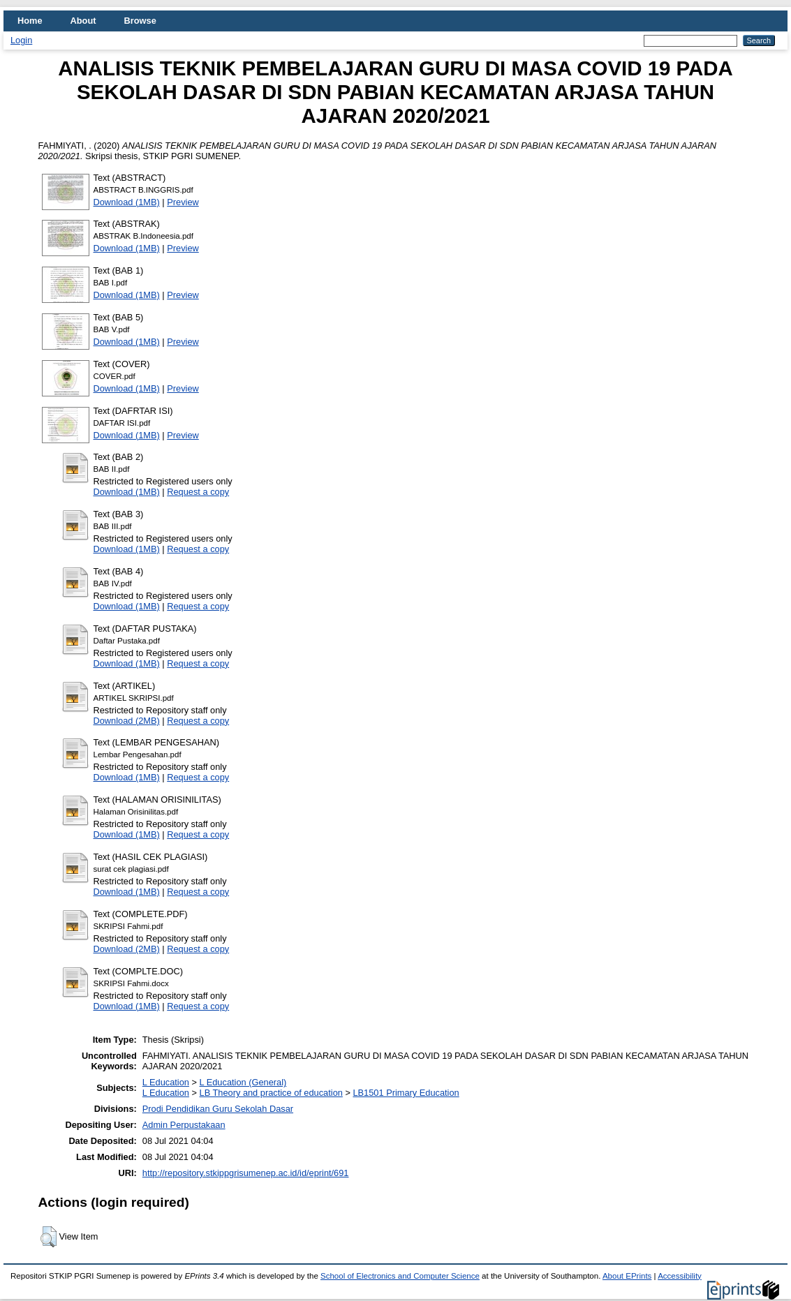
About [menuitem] (83, 20)
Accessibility (680, 1276)
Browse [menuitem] (140, 20)
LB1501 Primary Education (406, 1092)
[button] (48, 1236)
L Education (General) (243, 1082)
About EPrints (627, 1276)
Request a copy (198, 491)
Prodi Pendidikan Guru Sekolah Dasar (217, 1108)
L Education (165, 1082)
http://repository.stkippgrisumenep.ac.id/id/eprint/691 (245, 1173)
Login (21, 40)
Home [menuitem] (30, 20)
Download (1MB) (127, 202)
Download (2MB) (127, 720)
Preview (183, 202)
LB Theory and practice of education (271, 1092)
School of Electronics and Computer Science (400, 1276)
